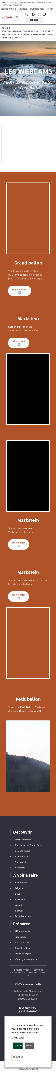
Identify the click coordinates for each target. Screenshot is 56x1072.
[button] (26, 14)
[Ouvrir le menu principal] (17, 17)
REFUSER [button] (30, 1046)
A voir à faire (25, 875)
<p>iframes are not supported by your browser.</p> (28, 756)
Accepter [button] (18, 1046)
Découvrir (22, 832)
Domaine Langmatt (30, 711)
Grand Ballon (19, 274)
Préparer (21, 923)
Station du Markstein (20, 327)
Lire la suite (17, 1037)
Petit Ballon (26, 707)
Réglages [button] (17, 1057)
